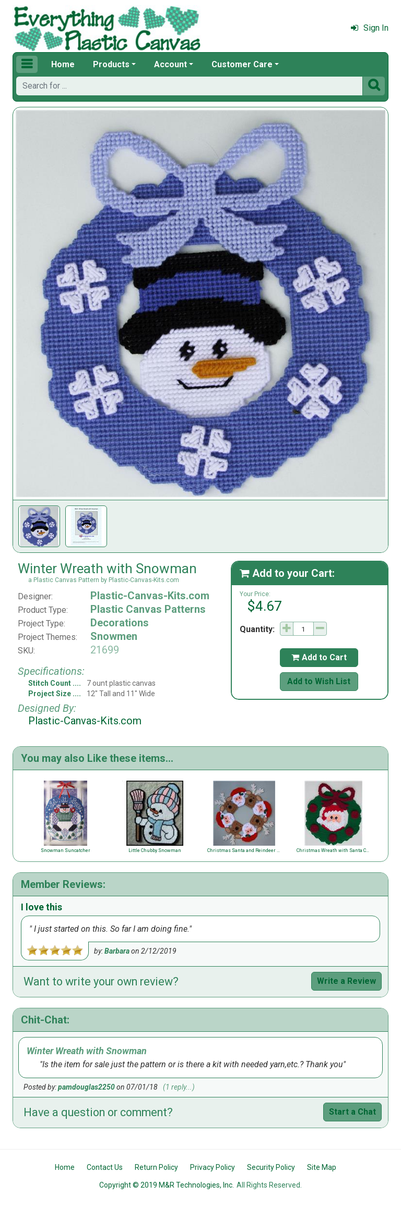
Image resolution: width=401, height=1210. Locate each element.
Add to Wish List (318, 681)
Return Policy (156, 1167)
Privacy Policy (212, 1167)
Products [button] (111, 64)
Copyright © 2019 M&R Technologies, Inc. (166, 1185)
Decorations (119, 622)
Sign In (369, 28)
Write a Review (346, 981)
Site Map (321, 1167)
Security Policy (271, 1167)
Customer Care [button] (242, 64)
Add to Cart (319, 657)
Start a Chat (352, 1112)
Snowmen (113, 636)
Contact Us (105, 1167)
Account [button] (170, 64)
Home (63, 64)
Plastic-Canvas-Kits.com (149, 595)
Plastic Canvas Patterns (148, 609)
